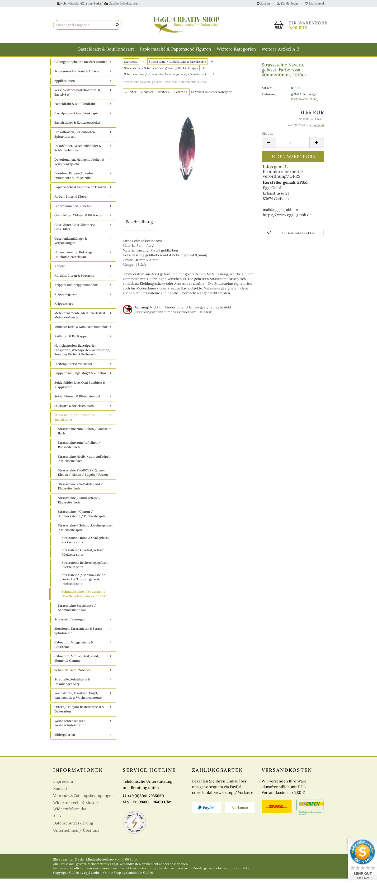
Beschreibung (139, 227)
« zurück (147, 97)
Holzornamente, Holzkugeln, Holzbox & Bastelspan (75, 260)
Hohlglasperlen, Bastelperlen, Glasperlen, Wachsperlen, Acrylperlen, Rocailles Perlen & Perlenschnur (82, 355)
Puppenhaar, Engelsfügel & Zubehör (80, 379)
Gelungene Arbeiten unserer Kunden (81, 67)
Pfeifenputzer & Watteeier (73, 369)
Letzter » (180, 97)
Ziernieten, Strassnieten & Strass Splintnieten (78, 636)
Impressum (63, 786)
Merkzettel (314, 3)
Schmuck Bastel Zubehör (72, 675)
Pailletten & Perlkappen (71, 342)
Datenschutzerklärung (73, 828)
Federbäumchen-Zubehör (73, 211)
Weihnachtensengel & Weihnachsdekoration (70, 728)
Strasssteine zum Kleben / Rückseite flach (84, 436)
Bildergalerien (64, 740)
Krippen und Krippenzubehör (76, 290)
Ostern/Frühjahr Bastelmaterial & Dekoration (79, 714)
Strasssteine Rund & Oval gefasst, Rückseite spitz (85, 545)
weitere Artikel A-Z (281, 49)
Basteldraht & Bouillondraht (106, 49)
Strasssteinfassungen (69, 625)
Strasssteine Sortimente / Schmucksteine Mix (77, 613)
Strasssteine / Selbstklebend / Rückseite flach (80, 491)
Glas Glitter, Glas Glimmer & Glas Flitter (74, 232)
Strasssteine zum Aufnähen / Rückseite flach (79, 450)
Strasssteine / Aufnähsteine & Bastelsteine (76, 423)
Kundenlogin (287, 3)
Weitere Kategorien (236, 49)
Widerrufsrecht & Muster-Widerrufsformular (76, 811)
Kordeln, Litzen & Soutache (74, 281)
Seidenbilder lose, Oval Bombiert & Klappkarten (79, 390)
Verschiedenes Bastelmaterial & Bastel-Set (77, 97)
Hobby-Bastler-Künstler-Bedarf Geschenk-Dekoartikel (97, 3)
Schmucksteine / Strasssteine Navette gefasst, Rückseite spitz (84, 599)
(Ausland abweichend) (304, 104)
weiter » (164, 97)
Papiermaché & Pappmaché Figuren (175, 49)
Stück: (267, 138)
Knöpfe (59, 272)
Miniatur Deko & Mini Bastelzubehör (81, 332)
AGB (57, 821)
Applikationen (64, 86)
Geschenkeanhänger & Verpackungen (70, 246)
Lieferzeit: (269, 100)
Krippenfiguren (65, 300)
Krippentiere (63, 309)
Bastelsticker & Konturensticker (77, 128)
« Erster (131, 97)
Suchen (263, 3)
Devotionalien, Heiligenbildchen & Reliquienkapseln (79, 167)
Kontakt (60, 793)
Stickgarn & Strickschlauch (74, 411)
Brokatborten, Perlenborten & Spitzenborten (76, 139)
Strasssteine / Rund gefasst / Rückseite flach (79, 505)
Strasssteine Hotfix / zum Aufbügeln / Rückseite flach (84, 464)
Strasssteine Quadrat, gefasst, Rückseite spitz (82, 558)
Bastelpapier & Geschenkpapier (77, 118)
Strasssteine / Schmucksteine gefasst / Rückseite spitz (85, 533)
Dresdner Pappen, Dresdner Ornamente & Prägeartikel (74, 181)
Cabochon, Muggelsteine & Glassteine (73, 650)
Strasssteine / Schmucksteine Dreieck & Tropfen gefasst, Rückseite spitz (83, 584)
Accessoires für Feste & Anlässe (76, 77)
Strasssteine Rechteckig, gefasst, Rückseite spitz (84, 570)
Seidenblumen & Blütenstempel (77, 402)
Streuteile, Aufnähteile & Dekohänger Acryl (72, 687)
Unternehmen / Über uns (76, 835)
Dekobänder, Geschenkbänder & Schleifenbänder (77, 153)
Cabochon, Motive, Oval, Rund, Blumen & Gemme (76, 664)
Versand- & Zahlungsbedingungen (83, 801)
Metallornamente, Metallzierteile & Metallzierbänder (79, 320)
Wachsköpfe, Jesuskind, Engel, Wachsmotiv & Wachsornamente (78, 701)
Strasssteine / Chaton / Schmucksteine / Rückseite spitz (82, 519)
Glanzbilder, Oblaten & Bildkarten (78, 221)
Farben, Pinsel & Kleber (71, 202)
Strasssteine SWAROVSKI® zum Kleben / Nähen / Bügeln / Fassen (83, 478)
